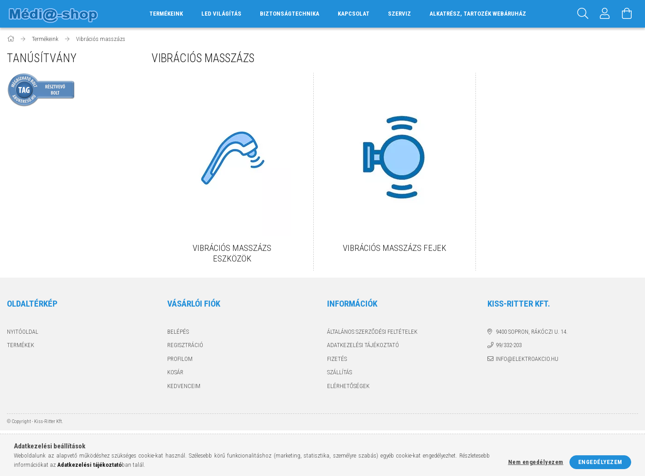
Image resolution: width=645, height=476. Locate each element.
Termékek (20, 345)
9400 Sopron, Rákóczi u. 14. (532, 331)
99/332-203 (509, 345)
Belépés (178, 331)
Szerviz (399, 13)
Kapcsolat (353, 13)
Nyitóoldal (22, 331)
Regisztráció (185, 345)
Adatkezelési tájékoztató (363, 345)
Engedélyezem (600, 462)
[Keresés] (583, 14)
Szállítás (339, 372)
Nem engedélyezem (535, 462)
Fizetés (337, 358)
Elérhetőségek (348, 386)
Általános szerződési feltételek (372, 331)
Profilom (180, 358)
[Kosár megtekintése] (627, 14)
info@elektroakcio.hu (527, 358)
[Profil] (605, 14)
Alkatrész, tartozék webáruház (477, 13)
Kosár (175, 372)
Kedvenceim (183, 386)
